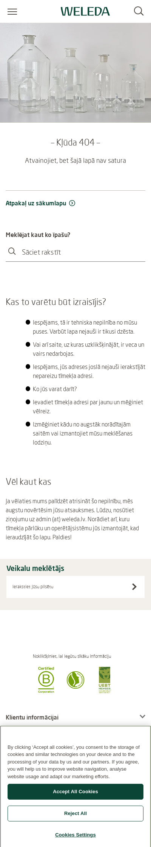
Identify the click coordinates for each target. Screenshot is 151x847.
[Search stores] (134, 586)
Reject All (75, 816)
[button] (46, 691)
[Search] (138, 11)
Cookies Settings (75, 837)
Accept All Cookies (75, 794)
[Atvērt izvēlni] (12, 11)
